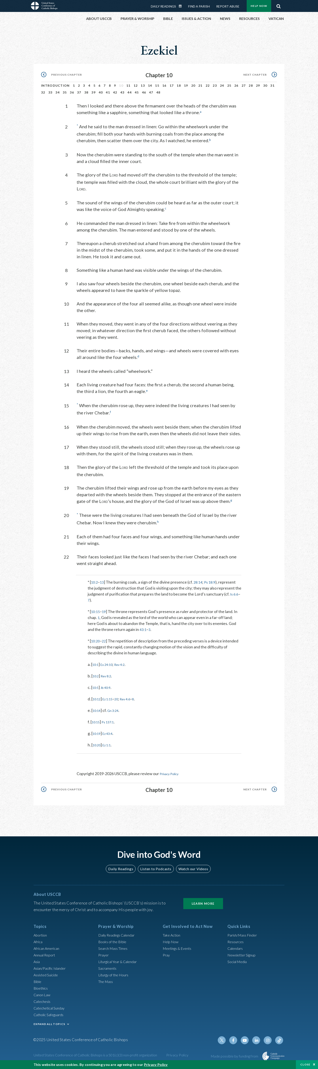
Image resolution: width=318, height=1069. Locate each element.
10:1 (96, 663)
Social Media (238, 959)
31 (272, 85)
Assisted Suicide (48, 973)
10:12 (97, 697)
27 (244, 85)
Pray (167, 953)
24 (222, 85)
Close (305, 1064)
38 (86, 92)
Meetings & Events (179, 946)
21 (200, 85)
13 (143, 85)
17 (172, 85)
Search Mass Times (114, 946)
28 (251, 85)
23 (215, 85)
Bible (38, 979)
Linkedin (258, 1038)
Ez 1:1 (109, 743)
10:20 (96, 639)
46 (144, 92)
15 (157, 85)
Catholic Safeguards (51, 1012)
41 (108, 92)
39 (93, 92)
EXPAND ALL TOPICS (49, 1022)
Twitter (227, 1038)
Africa (39, 939)
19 (186, 85)
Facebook (237, 1038)
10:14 (97, 709)
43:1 (143, 628)
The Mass (106, 979)
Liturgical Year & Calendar (120, 959)
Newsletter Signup (243, 953)
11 (128, 85)
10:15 (96, 610)
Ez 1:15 (110, 697)
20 (193, 85)
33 (50, 92)
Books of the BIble (113, 939)
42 (115, 92)
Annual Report (46, 953)
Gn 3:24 (116, 709)
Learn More (203, 902)
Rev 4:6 (131, 697)
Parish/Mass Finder (244, 933)
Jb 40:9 (108, 686)
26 (236, 85)
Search (278, 5)
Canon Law (43, 992)
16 (164, 85)
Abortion (41, 933)
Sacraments (108, 966)
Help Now (259, 6)
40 (101, 92)
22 (208, 85)
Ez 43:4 (110, 732)
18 (179, 85)
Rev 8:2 (108, 674)
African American (48, 946)
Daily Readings (163, 6)
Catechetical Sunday (51, 1006)
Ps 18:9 (212, 581)
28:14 (200, 581)
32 (43, 92)
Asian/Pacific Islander (52, 966)
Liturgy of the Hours (115, 973)
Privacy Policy (172, 772)
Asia (37, 959)
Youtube (248, 1038)
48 (158, 92)
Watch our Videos (191, 867)
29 (258, 85)
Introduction (55, 85)
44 (129, 92)
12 (136, 85)
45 (137, 92)
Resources (236, 939)
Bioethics (42, 986)
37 (79, 92)
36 (72, 92)
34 (57, 92)
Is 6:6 (234, 592)
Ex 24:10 (109, 663)
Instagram (269, 1038)
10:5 (96, 686)
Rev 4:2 (125, 663)
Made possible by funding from (235, 1054)
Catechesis (43, 999)
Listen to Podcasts (155, 867)
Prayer (104, 953)
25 (229, 85)
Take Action (172, 933)
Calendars (236, 946)
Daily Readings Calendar (181, 6)
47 (151, 92)
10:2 (95, 581)
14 (150, 85)
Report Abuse (227, 6)
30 (265, 85)
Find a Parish (199, 6)
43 (122, 92)
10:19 (97, 732)
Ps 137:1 (111, 720)
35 (65, 92)
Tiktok (280, 1038)
